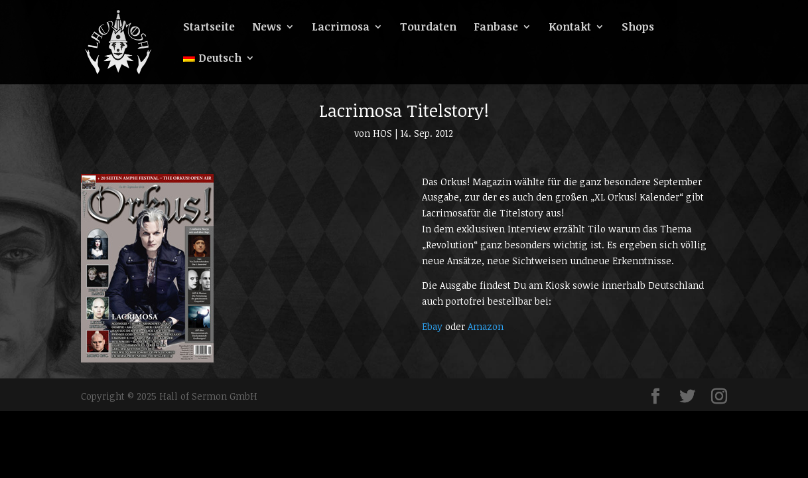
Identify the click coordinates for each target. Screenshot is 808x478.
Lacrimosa (341, 28)
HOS (382, 133)
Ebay (432, 326)
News (266, 28)
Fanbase (496, 28)
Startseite (209, 28)
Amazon (486, 326)
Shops (638, 28)
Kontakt (570, 28)
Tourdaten (428, 28)
